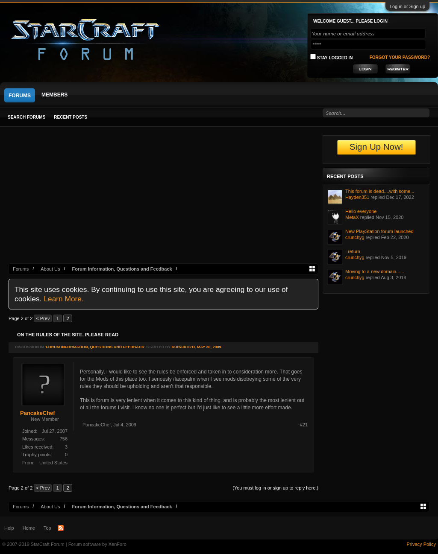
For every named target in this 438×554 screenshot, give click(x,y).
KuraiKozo (183, 347)
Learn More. (63, 298)
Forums (20, 96)
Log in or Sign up (407, 6)
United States (53, 462)
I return (352, 251)
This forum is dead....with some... (379, 191)
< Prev (43, 318)
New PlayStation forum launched (379, 231)
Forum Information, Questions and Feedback (95, 347)
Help (9, 528)
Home (29, 528)
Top (47, 528)
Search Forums (26, 117)
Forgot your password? (400, 57)
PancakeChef (37, 413)
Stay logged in (331, 57)
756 (64, 438)
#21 (304, 424)
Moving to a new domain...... (374, 271)
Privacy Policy (421, 544)
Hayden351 (357, 197)
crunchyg (355, 237)
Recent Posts (70, 117)
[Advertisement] (163, 199)
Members (54, 95)
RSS (61, 528)
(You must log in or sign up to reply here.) (275, 487)
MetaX (352, 217)
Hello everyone (360, 211)
